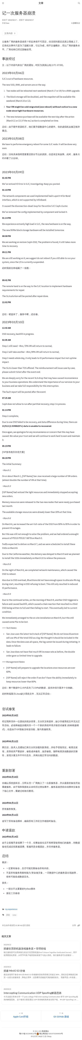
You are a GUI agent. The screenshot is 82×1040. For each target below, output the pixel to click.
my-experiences (11, 909)
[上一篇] (21, 1015)
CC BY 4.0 (19, 925)
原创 (8, 915)
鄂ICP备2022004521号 (27, 1034)
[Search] (79, 3)
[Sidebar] (3, 3)
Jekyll (40, 1036)
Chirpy (49, 1036)
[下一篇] (61, 1015)
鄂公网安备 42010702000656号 (51, 1034)
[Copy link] (78, 925)
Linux (14, 915)
